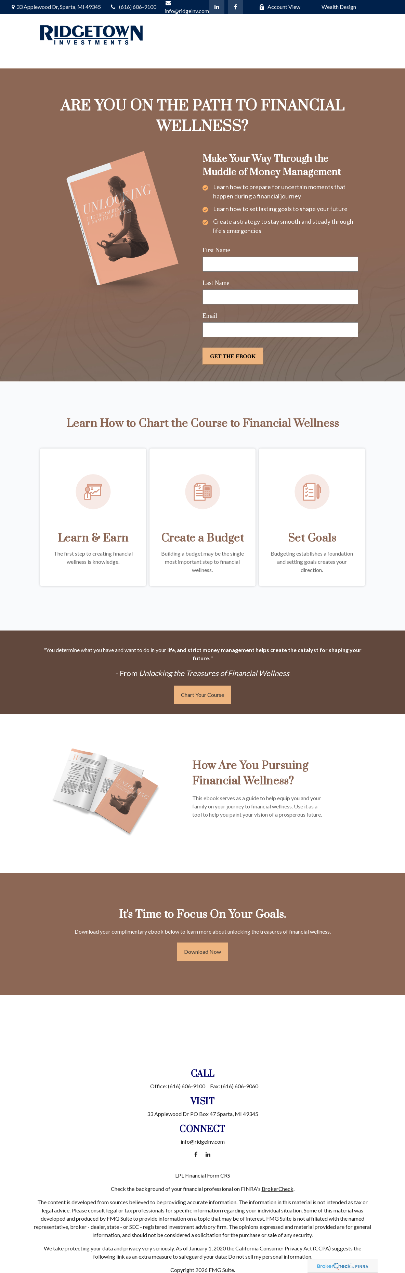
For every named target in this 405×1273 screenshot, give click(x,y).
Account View (279, 6)
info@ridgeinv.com (203, 1141)
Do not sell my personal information (269, 1256)
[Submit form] (232, 356)
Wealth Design (339, 6)
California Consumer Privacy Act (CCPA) (283, 1248)
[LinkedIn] (216, 7)
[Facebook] (235, 7)
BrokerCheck (277, 1188)
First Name (216, 250)
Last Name (215, 283)
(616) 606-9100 (132, 6)
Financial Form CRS (207, 1175)
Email (209, 315)
